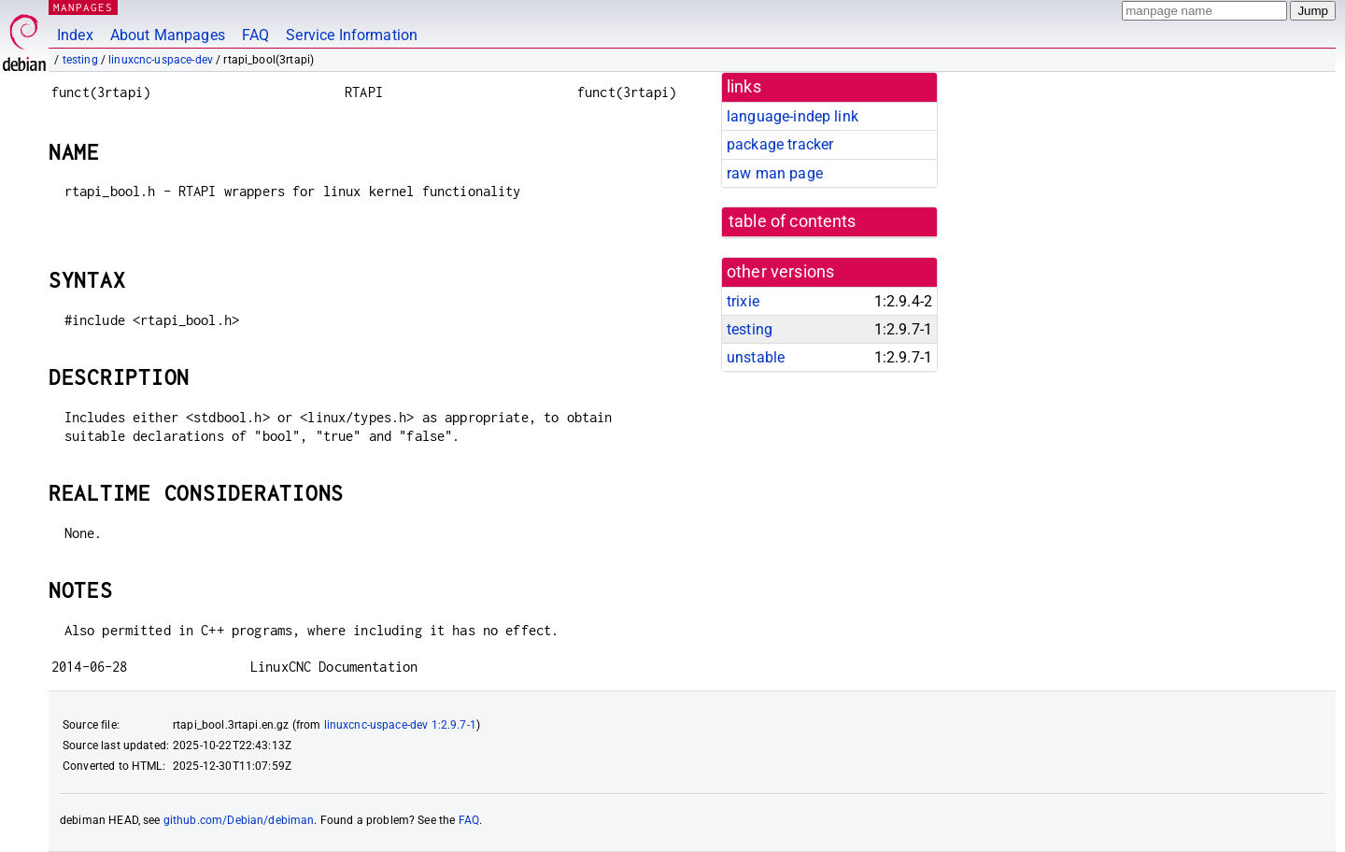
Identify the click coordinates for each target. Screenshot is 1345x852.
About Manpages (167, 35)
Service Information (352, 35)
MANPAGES (83, 7)
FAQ (255, 35)
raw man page (775, 173)
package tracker (780, 144)
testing (80, 59)
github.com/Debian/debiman (239, 820)
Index (75, 35)
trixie (743, 301)
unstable (756, 357)
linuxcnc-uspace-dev (160, 59)
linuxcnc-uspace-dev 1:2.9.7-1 (400, 724)
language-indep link (792, 116)
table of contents (793, 221)
